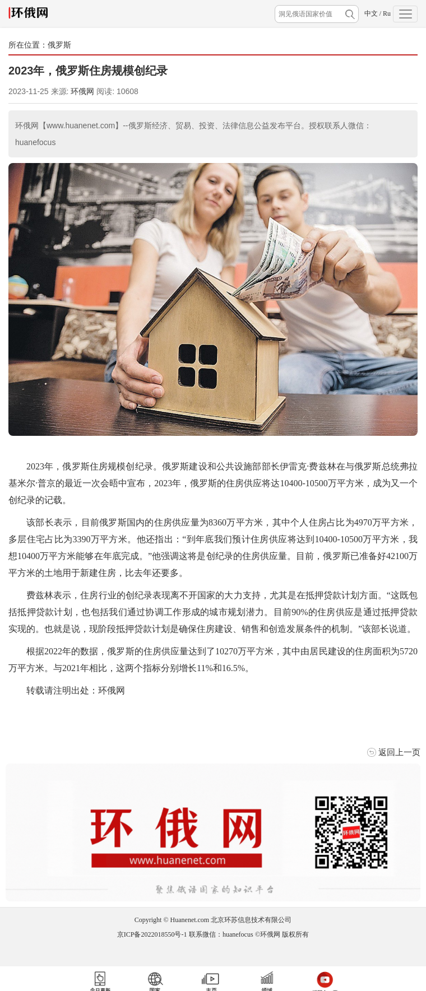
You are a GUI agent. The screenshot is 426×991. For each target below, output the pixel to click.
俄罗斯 (59, 44)
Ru (387, 13)
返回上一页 (399, 752)
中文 (371, 13)
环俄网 (82, 91)
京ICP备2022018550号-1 (152, 934)
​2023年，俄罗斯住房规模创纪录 (88, 70)
